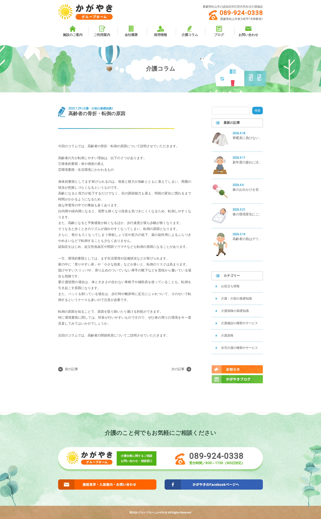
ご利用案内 (102, 31)
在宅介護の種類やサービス (239, 348)
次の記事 (181, 369)
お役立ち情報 (230, 286)
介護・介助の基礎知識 (236, 298)
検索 (257, 110)
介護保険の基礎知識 (235, 311)
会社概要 (131, 31)
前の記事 (68, 369)
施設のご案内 (73, 31)
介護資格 (227, 335)
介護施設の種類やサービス (239, 323)
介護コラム (190, 31)
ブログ (219, 31)
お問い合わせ (248, 31)
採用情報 (160, 31)
